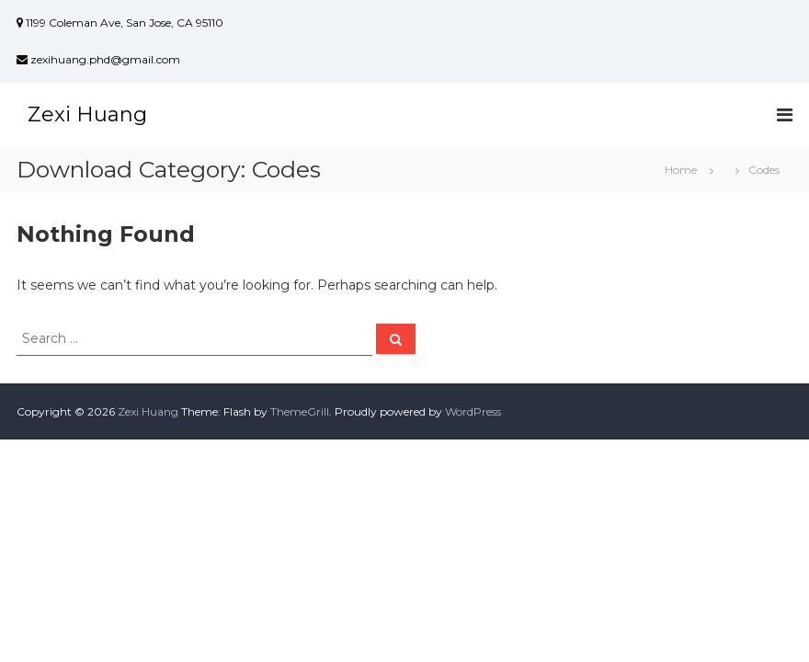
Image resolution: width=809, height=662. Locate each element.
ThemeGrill (299, 411)
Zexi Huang (87, 114)
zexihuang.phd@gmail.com (98, 59)
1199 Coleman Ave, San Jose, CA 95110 (120, 22)
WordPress (473, 411)
